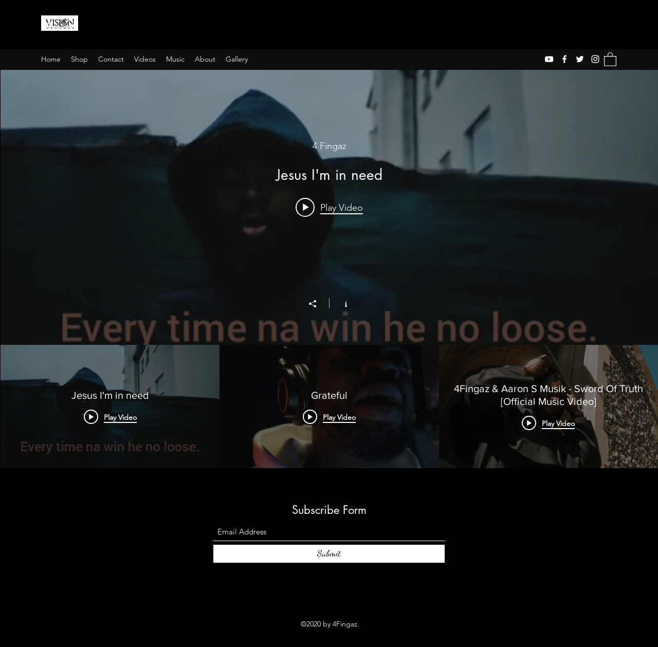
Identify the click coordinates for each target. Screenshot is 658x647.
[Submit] (329, 554)
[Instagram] (595, 59)
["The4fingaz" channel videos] (329, 406)
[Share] (317, 304)
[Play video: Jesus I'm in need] (329, 207)
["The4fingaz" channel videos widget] (329, 269)
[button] (610, 58)
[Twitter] (580, 59)
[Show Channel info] (340, 303)
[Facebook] (564, 59)
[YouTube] (549, 59)
